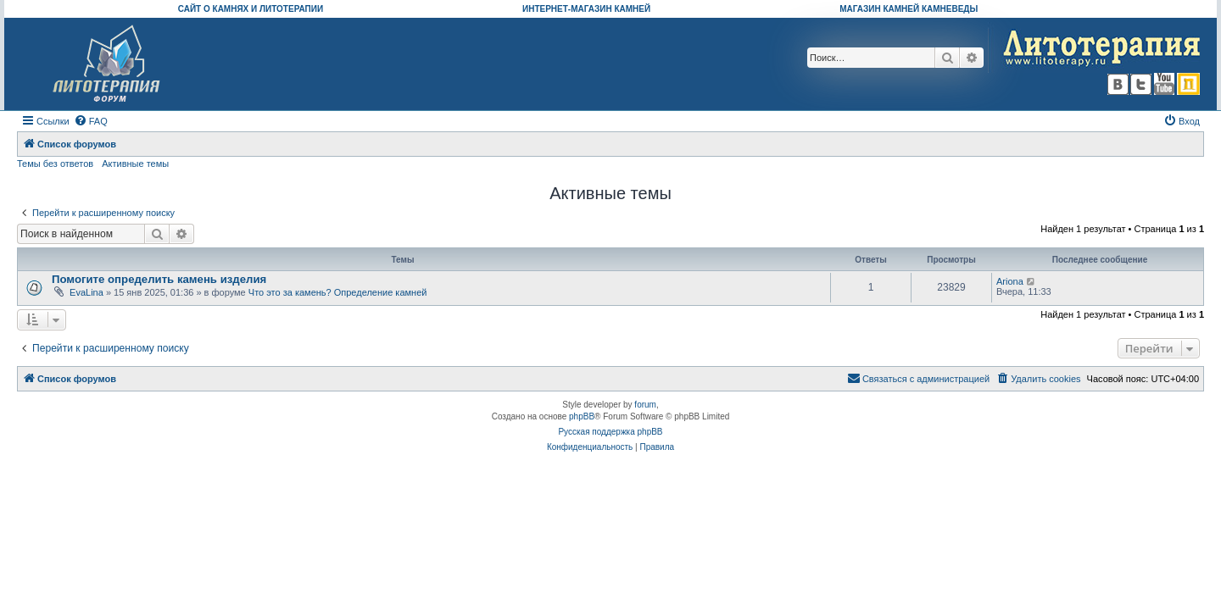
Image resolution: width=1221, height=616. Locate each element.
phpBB (581, 416)
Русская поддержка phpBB (610, 431)
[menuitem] (91, 121)
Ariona (1009, 281)
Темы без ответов (55, 163)
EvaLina (86, 292)
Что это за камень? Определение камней (337, 292)
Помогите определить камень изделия (159, 279)
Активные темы (135, 163)
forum (645, 404)
